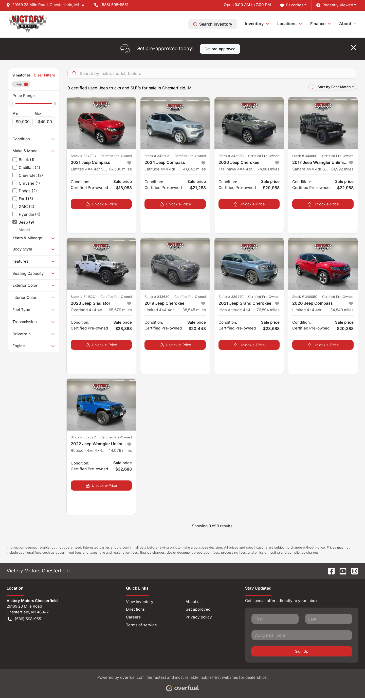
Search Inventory (212, 24)
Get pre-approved (220, 49)
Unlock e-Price (101, 204)
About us (194, 601)
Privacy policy (199, 617)
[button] (47, 5)
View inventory (139, 601)
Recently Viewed (334, 5)
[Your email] (301, 635)
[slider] (12, 104)
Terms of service (141, 625)
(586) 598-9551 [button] (111, 4)
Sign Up (301, 651)
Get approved (198, 609)
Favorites (291, 5)
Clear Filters (44, 75)
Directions (135, 609)
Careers (133, 617)
